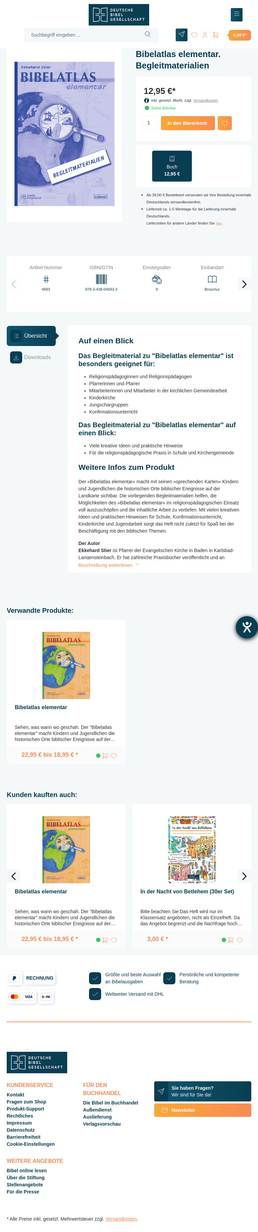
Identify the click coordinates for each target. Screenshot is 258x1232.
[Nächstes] (244, 284)
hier (219, 223)
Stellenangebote (25, 1184)
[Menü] (237, 15)
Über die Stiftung (26, 1177)
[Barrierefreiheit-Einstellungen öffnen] (247, 627)
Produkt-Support (25, 1109)
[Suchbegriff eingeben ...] (81, 35)
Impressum (19, 1123)
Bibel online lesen (27, 1170)
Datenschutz (21, 1130)
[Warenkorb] (231, 35)
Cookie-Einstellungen (31, 1144)
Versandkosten (205, 100)
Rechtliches (20, 1116)
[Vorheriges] (13, 284)
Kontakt (15, 1094)
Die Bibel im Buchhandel (110, 1102)
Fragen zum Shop (26, 1101)
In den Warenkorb (187, 123)
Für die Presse (23, 1191)
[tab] (31, 336)
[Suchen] (148, 35)
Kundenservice (30, 1085)
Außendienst (97, 1110)
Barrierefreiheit (23, 1137)
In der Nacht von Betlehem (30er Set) (187, 891)
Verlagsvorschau (102, 1124)
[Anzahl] (151, 123)
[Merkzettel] (194, 34)
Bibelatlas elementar (41, 707)
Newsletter (175, 1110)
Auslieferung (97, 1117)
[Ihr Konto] (205, 34)
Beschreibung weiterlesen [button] (110, 565)
